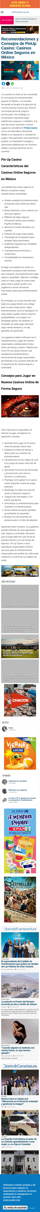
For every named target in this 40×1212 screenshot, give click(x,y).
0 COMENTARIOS (8, 88)
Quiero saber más (11, 1200)
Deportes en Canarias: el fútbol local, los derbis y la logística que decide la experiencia (18, 653)
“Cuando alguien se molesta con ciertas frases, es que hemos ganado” (17, 1050)
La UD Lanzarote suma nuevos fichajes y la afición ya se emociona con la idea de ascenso (19, 628)
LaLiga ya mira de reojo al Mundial (19, 605)
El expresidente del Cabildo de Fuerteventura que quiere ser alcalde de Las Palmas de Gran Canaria (19, 964)
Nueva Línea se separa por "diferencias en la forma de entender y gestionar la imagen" (19, 1101)
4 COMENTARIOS (19, 1055)
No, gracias (32, 1208)
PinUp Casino (30, 128)
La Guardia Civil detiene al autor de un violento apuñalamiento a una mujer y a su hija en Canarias (19, 1142)
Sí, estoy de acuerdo (15, 1207)
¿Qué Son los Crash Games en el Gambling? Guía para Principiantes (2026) (19, 677)
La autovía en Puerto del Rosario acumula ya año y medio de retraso (19, 1003)
